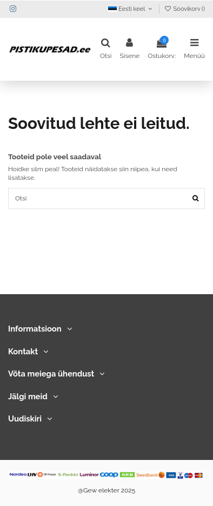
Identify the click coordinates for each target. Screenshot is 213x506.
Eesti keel (131, 8)
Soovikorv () (184, 8)
